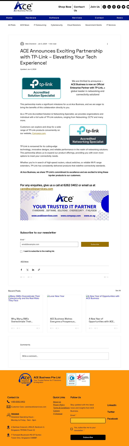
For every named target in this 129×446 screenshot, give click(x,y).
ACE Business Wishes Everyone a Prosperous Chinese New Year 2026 (62, 320)
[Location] (8, 427)
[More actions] (107, 43)
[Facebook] (119, 7)
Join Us (95, 6)
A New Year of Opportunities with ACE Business (101, 320)
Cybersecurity (57, 25)
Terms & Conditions (61, 408)
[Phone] (8, 401)
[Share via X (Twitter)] (27, 270)
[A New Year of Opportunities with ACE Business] (103, 304)
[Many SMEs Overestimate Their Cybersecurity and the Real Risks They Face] (25, 304)
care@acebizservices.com (35, 407)
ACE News (24, 25)
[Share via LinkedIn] (33, 270)
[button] (31, 17)
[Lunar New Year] (64, 304)
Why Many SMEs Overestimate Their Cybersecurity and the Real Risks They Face (23, 320)
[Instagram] (114, 7)
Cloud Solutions (74, 25)
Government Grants (93, 25)
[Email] (48, 244)
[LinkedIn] (109, 7)
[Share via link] (39, 270)
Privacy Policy (59, 405)
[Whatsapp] (104, 7)
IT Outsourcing (40, 25)
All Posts (11, 25)
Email (22, 240)
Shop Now (64, 6)
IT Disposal (57, 414)
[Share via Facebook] (21, 270)
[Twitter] (123, 7)
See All (118, 290)
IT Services (111, 25)
